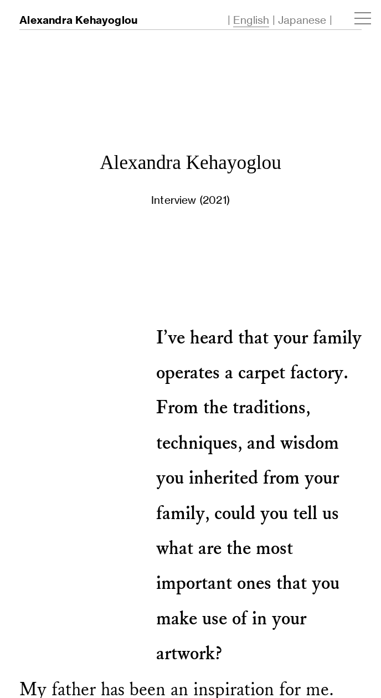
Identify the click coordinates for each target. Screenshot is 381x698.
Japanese (302, 20)
